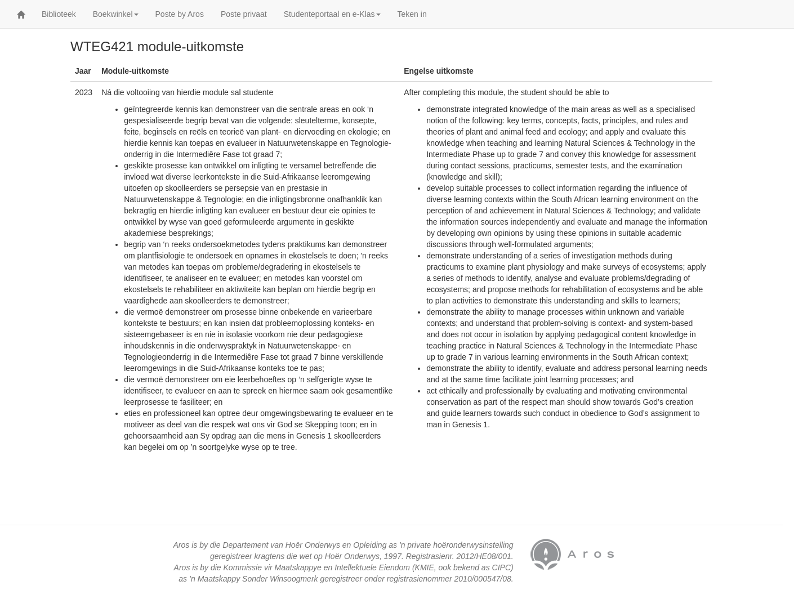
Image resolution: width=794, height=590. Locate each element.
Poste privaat (244, 14)
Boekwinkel (116, 14)
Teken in (412, 14)
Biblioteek (59, 14)
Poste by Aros (179, 14)
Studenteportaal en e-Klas (332, 14)
